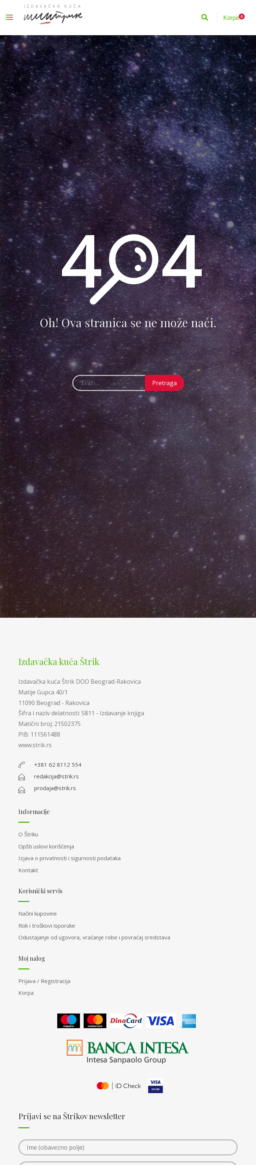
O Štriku (28, 834)
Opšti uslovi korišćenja (46, 846)
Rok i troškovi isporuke (46, 925)
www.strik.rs (35, 745)
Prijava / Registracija (44, 981)
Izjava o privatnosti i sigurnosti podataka (69, 858)
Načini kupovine (37, 913)
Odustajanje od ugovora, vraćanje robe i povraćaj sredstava (94, 937)
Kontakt (28, 870)
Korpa (26, 992)
